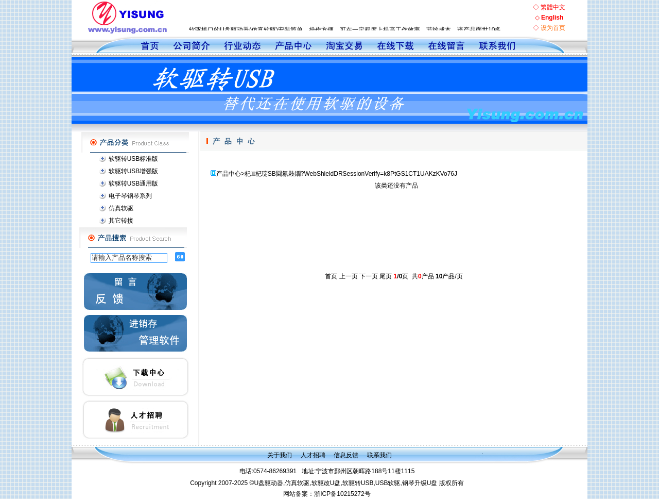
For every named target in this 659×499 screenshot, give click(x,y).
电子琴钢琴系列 (130, 195)
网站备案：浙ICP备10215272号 (326, 493)
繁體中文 (553, 7)
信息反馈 (346, 455)
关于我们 (279, 455)
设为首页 (553, 27)
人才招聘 (313, 455)
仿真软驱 (121, 208)
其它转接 (121, 220)
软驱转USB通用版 (134, 183)
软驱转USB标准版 (134, 158)
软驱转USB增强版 (134, 171)
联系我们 (379, 455)
